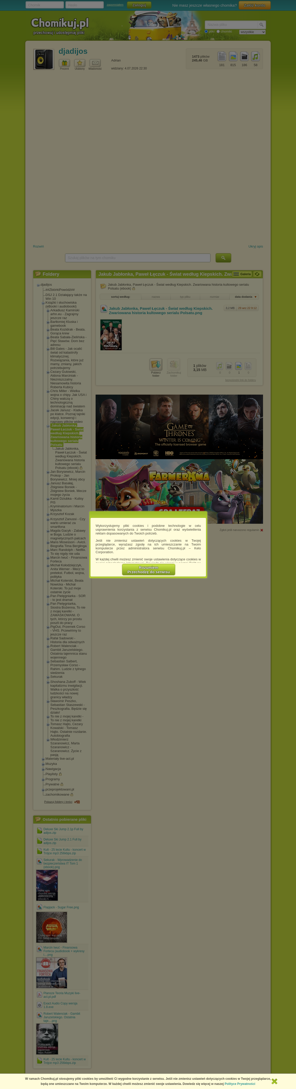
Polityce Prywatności (240, 1084)
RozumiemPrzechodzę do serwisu (149, 569)
